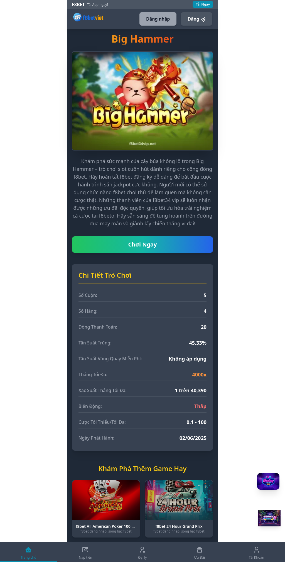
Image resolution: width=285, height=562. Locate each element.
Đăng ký (196, 19)
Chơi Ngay (142, 244)
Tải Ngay (203, 4)
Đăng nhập (158, 19)
